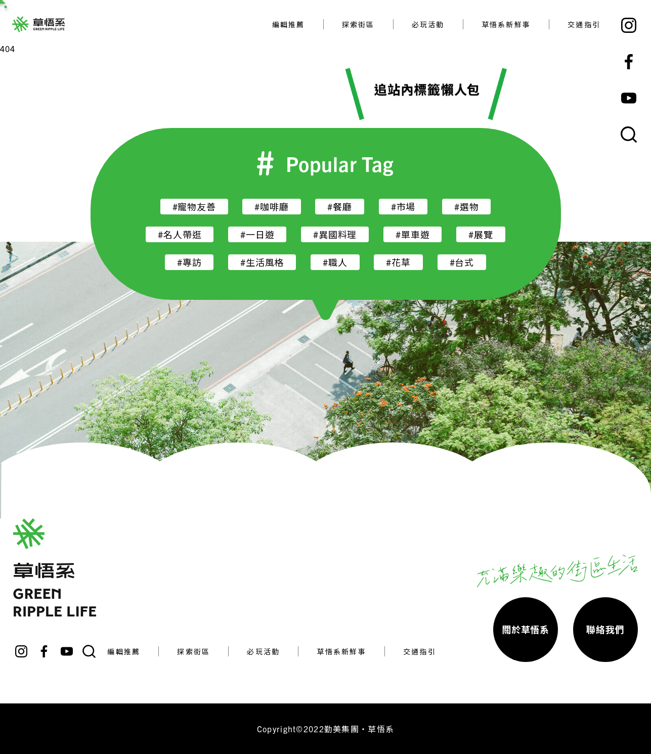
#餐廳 (339, 206)
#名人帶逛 (179, 234)
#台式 (462, 262)
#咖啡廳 (271, 206)
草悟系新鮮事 (506, 24)
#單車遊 (412, 234)
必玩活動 (428, 24)
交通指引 (584, 24)
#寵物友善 (194, 206)
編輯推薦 (288, 24)
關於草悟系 (525, 629)
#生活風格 (262, 262)
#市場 (403, 206)
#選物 (466, 206)
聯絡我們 (605, 629)
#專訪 (189, 262)
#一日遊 (257, 234)
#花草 (398, 262)
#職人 (335, 262)
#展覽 (480, 234)
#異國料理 (335, 234)
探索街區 (358, 24)
